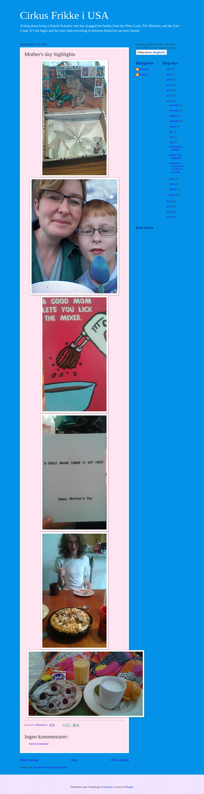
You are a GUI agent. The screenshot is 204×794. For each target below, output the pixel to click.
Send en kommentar (39, 743)
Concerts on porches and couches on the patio (176, 167)
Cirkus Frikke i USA (64, 15)
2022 (169, 69)
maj (171, 142)
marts (172, 184)
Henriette (144, 69)
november (174, 110)
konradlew (108, 787)
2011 (169, 217)
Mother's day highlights (175, 156)
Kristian (143, 74)
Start (74, 760)
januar (172, 194)
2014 (169, 206)
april (172, 179)
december (174, 105)
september (174, 121)
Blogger (129, 787)
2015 (169, 201)
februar (173, 189)
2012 (169, 212)
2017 (169, 95)
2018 (169, 90)
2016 (169, 101)
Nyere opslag (29, 760)
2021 (169, 74)
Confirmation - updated (176, 148)
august (172, 126)
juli (171, 131)
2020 (169, 79)
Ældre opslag (119, 760)
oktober (173, 116)
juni (171, 137)
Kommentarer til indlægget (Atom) (50, 767)
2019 (169, 85)
